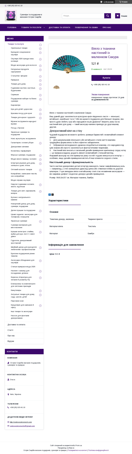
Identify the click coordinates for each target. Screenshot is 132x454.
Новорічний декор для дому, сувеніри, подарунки (23, 205)
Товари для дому (18, 84)
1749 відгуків (109, 2)
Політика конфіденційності (98, 450)
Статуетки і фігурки (19, 76)
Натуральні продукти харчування (20, 70)
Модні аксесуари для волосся (24, 65)
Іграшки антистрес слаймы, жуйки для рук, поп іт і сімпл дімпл (23, 234)
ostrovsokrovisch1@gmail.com (22, 426)
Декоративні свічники (20, 147)
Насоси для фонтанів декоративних (20, 317)
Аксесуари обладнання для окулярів (22, 261)
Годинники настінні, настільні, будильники (23, 89)
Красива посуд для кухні (21, 113)
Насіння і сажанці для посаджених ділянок (20, 272)
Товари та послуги (31, 27)
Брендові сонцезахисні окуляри (20, 53)
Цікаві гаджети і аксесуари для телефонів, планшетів (24, 215)
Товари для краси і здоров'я (23, 117)
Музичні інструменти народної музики (23, 122)
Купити (106, 78)
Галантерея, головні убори (22, 143)
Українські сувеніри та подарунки (20, 133)
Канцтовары (16, 290)
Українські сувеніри (19, 221)
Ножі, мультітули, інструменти (23, 139)
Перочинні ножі (17, 301)
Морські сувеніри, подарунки (23, 155)
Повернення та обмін (86, 27)
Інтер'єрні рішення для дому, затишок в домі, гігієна (23, 164)
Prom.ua (79, 445)
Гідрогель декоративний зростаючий (21, 241)
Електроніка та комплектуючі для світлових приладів (23, 285)
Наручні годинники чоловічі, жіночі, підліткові (22, 185)
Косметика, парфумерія (21, 151)
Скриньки (15, 95)
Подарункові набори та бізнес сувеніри (24, 100)
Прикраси (15, 80)
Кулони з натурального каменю (20, 198)
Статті (10, 330)
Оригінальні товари (19, 48)
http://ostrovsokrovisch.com (21, 422)
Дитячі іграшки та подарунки (23, 210)
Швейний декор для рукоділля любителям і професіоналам (24, 248)
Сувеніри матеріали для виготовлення (21, 226)
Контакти (12, 34)
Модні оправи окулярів (20, 180)
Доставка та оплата (59, 27)
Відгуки (26, 34)
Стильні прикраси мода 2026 (23, 267)
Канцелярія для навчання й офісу (22, 306)
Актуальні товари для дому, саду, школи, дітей (23, 295)
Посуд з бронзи (17, 128)
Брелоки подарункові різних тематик (23, 255)
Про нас (107, 27)
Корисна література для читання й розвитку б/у (21, 278)
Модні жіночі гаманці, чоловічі (23, 159)
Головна (11, 27)
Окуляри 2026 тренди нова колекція (22, 60)
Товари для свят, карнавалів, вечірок (23, 192)
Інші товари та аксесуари (21, 311)
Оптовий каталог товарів (21, 169)
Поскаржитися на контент (77, 450)
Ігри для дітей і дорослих (21, 109)
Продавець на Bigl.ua (66, 448)
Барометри (15, 105)
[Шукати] (107, 15)
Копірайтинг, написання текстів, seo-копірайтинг (24, 175)
